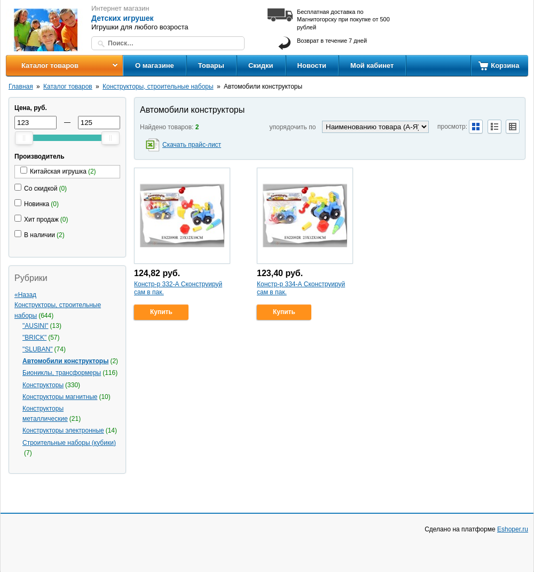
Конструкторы (43, 385)
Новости (312, 65)
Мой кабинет (372, 65)
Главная (21, 86)
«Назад (25, 295)
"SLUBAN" (37, 349)
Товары (211, 65)
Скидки (260, 65)
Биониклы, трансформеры (61, 373)
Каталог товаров (49, 65)
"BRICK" (34, 337)
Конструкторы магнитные (59, 397)
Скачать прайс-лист (191, 144)
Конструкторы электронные (63, 430)
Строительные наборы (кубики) (69, 442)
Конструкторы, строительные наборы (158, 86)
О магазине (154, 65)
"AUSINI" (35, 326)
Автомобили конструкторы (65, 361)
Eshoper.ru (512, 529)
